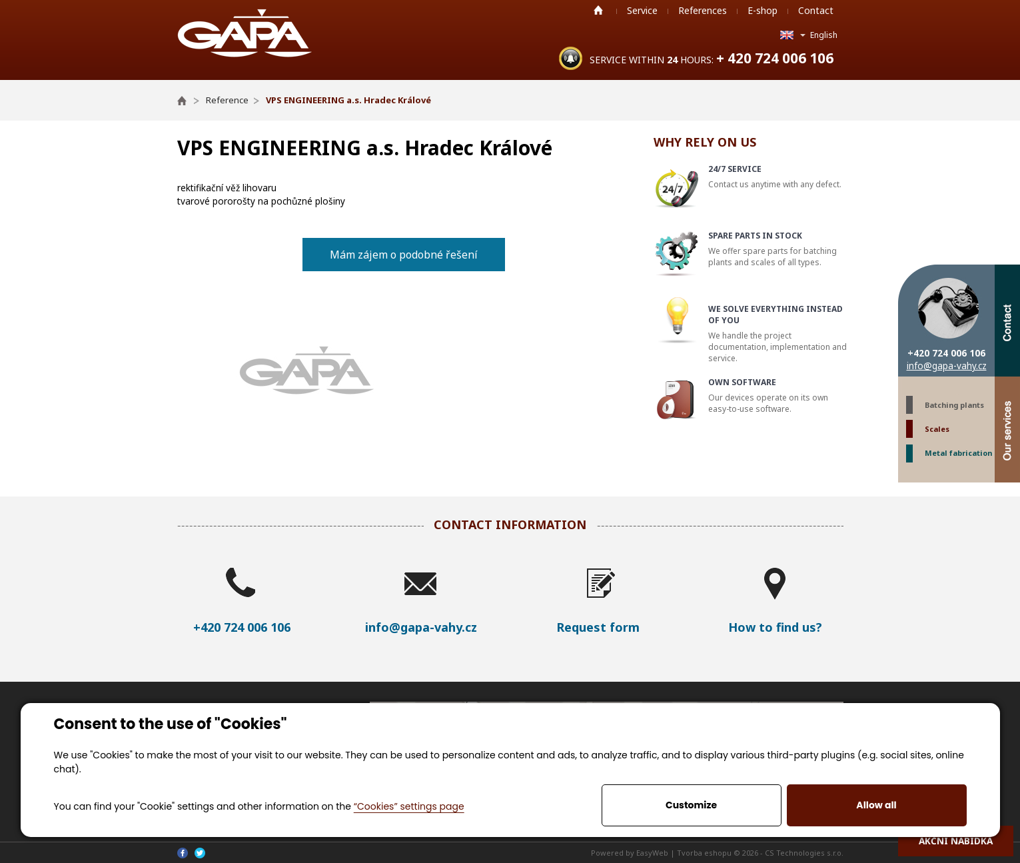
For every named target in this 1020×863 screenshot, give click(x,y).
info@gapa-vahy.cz (947, 365)
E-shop (762, 10)
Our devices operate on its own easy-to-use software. (777, 396)
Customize (691, 805)
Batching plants (954, 405)
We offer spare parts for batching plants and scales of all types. (777, 249)
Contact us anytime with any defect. (777, 176)
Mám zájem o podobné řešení (404, 254)
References (702, 10)
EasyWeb (652, 853)
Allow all (876, 805)
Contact (815, 10)
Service (642, 10)
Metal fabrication (958, 453)
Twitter (200, 853)
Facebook (182, 853)
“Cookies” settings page (409, 806)
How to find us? (775, 627)
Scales (937, 429)
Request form (598, 627)
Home (598, 10)
